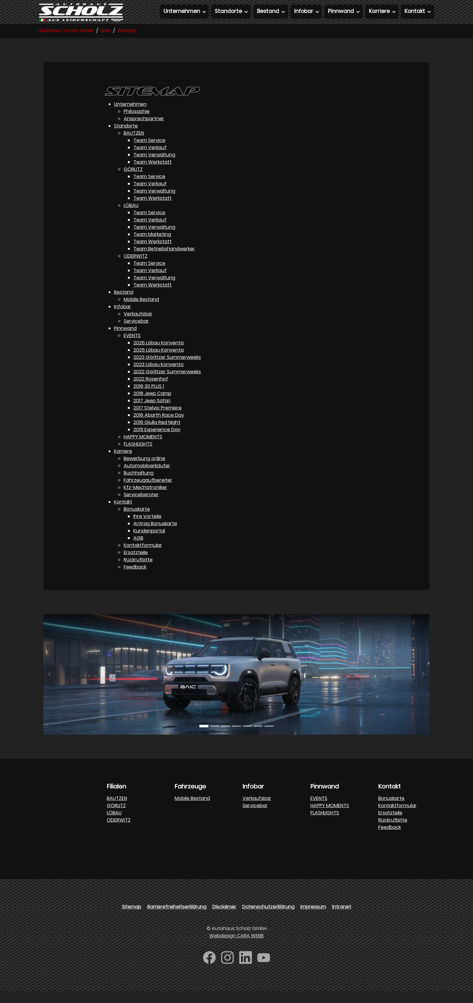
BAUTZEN (134, 145)
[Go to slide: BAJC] (203, 738)
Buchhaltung (139, 484)
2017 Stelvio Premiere (157, 419)
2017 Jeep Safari (151, 412)
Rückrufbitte (138, 571)
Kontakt (123, 513)
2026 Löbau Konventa (158, 354)
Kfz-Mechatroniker (145, 499)
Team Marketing (152, 246)
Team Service (149, 152)
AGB (138, 550)
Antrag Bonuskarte (155, 535)
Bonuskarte (137, 521)
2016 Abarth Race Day (158, 427)
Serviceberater (141, 506)
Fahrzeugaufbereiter (148, 492)
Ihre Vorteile (147, 528)
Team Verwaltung (154, 166)
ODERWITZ (136, 268)
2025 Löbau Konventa (158, 362)
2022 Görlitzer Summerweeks (167, 383)
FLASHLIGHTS (138, 456)
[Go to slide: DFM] (269, 738)
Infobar (122, 318)
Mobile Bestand (141, 311)
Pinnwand (125, 340)
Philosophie (137, 123)
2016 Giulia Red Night (156, 434)
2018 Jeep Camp (152, 405)
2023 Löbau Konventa (158, 376)
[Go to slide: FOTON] (258, 738)
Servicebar (136, 333)
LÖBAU (131, 217)
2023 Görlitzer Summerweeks (167, 369)
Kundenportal (149, 542)
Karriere (123, 463)
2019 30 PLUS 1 (148, 398)
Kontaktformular (143, 557)
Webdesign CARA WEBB (236, 947)
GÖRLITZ (133, 181)
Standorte (126, 137)
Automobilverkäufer (147, 477)
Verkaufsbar (138, 325)
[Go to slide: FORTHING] (236, 738)
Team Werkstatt (152, 174)
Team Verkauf (150, 159)
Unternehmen (130, 116)
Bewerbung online (144, 470)
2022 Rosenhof (150, 390)
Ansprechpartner (144, 130)
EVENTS (132, 347)
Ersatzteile (136, 564)
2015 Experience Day (156, 441)
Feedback (135, 578)
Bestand (123, 304)
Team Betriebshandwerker (164, 260)
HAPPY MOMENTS (143, 448)
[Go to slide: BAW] (225, 738)
